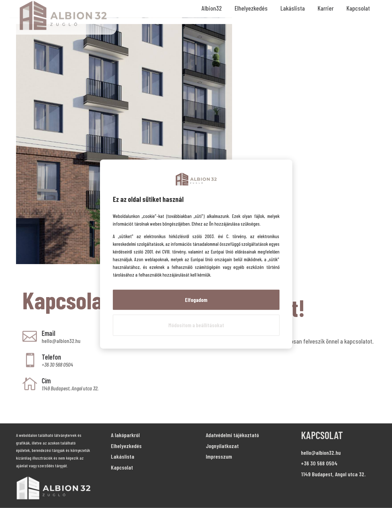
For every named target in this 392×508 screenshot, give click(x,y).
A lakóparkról (125, 434)
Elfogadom (196, 299)
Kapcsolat (358, 8)
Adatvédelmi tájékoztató (232, 434)
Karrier (326, 8)
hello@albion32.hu (61, 340)
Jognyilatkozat (222, 445)
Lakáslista (292, 8)
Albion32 (212, 8)
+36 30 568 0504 (319, 463)
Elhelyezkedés (251, 8)
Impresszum (219, 456)
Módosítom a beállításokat (196, 325)
